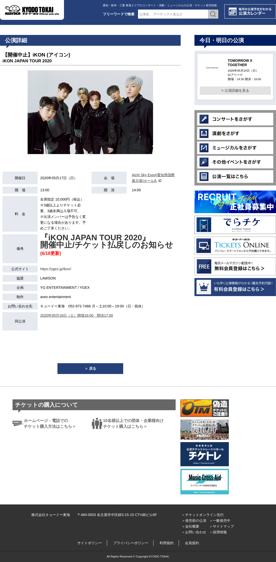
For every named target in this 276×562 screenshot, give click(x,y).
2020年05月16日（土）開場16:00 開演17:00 (76, 315)
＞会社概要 (190, 526)
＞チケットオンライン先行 (203, 515)
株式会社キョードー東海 (50, 515)
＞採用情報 (218, 532)
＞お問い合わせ (194, 532)
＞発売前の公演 (194, 521)
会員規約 (192, 543)
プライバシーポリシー (130, 543)
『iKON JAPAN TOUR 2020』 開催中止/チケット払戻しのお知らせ (106, 241)
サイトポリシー (89, 543)
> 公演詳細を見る (235, 90)
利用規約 (167, 543)
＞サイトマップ (221, 526)
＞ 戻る (90, 368)
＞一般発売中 (219, 521)
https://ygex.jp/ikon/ (55, 269)
